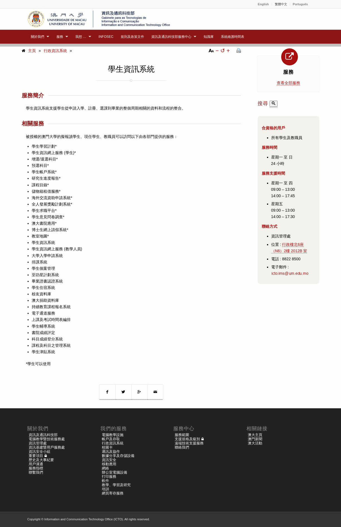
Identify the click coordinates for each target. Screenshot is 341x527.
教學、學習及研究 (116, 485)
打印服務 (109, 476)
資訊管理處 (38, 443)
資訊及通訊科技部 (43, 435)
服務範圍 (182, 435)
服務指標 (36, 468)
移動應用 (109, 464)
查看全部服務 (288, 83)
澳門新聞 (255, 439)
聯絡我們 (182, 447)
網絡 (105, 468)
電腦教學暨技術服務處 (47, 439)
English (263, 4)
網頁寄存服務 (112, 493)
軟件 (105, 481)
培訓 (105, 489)
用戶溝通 (36, 464)
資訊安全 (109, 460)
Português (300, 4)
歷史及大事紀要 (41, 460)
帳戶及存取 (111, 439)
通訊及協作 (111, 451)
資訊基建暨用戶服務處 (47, 447)
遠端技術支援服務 (189, 443)
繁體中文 (281, 4)
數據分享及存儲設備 (118, 456)
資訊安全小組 (39, 451)
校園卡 (107, 447)
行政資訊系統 (55, 51)
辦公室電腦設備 (114, 472)
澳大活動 (255, 443)
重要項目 (36, 456)
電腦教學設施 (112, 435)
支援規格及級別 (187, 439)
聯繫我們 (36, 472)
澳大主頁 (255, 435)
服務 (288, 72)
